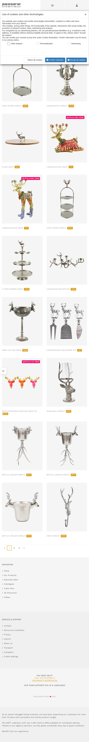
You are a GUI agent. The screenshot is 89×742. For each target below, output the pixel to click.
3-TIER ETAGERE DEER (15, 289)
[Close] (84, 13)
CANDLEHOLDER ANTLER (61, 289)
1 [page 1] (9, 548)
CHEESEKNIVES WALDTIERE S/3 (64, 350)
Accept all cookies (76, 60)
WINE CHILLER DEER (15, 350)
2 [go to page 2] (14, 548)
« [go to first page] (4, 548)
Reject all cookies (33, 60)
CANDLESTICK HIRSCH (60, 106)
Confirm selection (54, 60)
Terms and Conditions (14, 630)
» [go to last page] (23, 548)
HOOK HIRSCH (56, 536)
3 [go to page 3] (19, 548)
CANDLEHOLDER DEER (60, 167)
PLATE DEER (11, 167)
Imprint (7, 639)
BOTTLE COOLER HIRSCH (17, 475)
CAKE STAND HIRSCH (15, 106)
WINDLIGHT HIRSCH (59, 411)
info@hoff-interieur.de (44, 680)
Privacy (7, 634)
